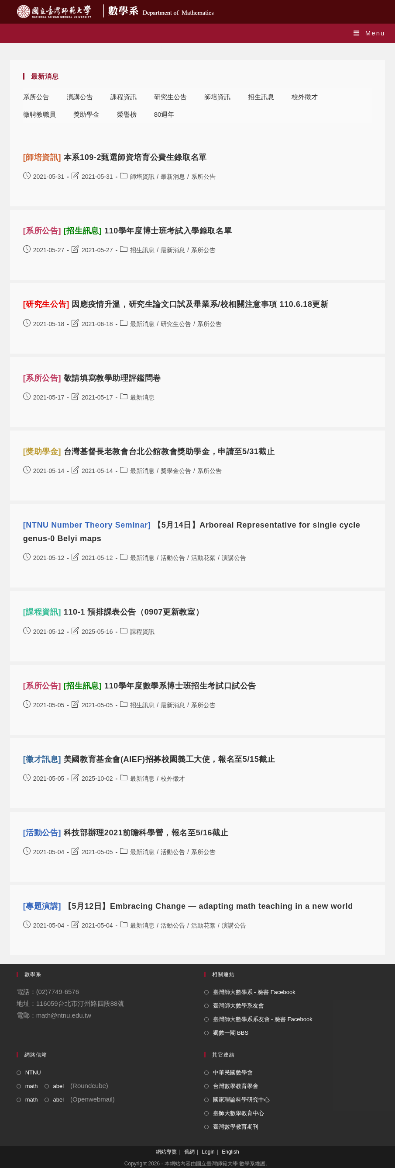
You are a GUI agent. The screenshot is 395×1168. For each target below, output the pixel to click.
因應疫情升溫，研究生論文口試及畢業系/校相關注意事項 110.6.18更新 (176, 304)
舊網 (189, 1152)
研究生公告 (170, 97)
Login (208, 1152)
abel (58, 1086)
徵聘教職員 (39, 114)
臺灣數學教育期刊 (235, 1126)
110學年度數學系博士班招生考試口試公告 (139, 685)
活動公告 (173, 557)
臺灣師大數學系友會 (238, 1005)
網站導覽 (166, 1152)
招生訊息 (261, 97)
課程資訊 (123, 97)
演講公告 (80, 97)
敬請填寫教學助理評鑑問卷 (92, 378)
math (31, 1086)
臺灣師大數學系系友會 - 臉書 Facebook (263, 1019)
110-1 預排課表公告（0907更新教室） (113, 612)
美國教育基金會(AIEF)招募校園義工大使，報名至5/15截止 (149, 759)
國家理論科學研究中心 (241, 1099)
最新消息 (173, 176)
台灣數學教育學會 (235, 1086)
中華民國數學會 (233, 1072)
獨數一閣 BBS (231, 1032)
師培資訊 (217, 97)
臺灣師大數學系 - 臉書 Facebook (254, 992)
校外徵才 (305, 97)
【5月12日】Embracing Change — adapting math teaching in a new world (188, 906)
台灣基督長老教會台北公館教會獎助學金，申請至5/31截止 (149, 451)
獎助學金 (86, 114)
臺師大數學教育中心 (238, 1113)
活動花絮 (203, 557)
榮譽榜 (127, 114)
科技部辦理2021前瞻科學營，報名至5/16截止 (126, 832)
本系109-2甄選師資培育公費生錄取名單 (115, 157)
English (230, 1152)
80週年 (164, 114)
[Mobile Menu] (369, 33)
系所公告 (36, 97)
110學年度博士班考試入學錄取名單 (127, 230)
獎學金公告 (176, 470)
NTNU (33, 1072)
